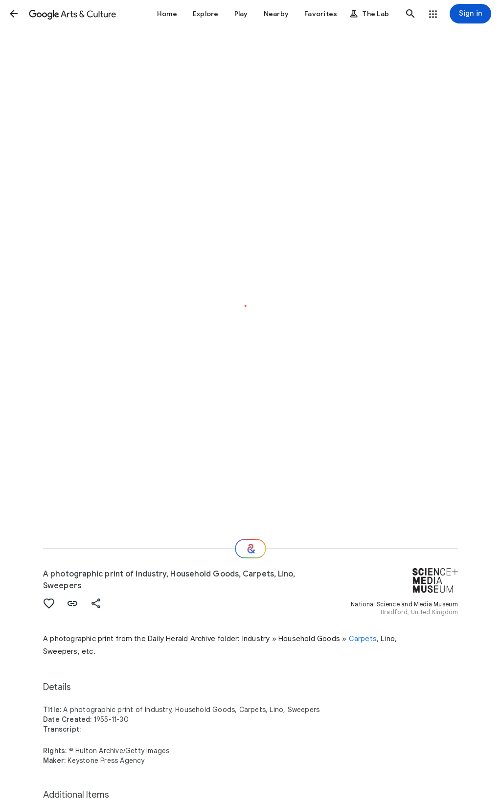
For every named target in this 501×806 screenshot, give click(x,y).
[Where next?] (250, 548)
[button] (13, 13)
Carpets (363, 638)
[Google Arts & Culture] (72, 13)
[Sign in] (470, 13)
